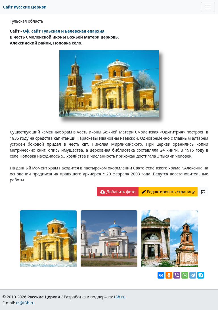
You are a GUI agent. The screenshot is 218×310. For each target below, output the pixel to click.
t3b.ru (119, 297)
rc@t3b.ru (25, 302)
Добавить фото (117, 191)
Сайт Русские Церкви (25, 7)
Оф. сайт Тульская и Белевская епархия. (64, 31)
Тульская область (26, 21)
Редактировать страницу (168, 191)
